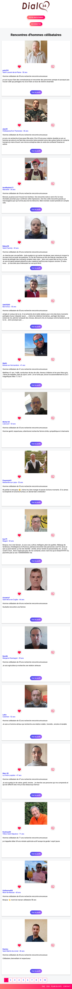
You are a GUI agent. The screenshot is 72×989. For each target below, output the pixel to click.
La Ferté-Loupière (9, 775)
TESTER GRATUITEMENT (36, 17)
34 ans (12, 189)
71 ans (21, 834)
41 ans (22, 365)
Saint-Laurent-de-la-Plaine (12, 72)
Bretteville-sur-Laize (10, 482)
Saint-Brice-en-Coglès (10, 600)
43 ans (16, 248)
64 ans (21, 600)
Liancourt (6, 424)
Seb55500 (6, 305)
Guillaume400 (8, 891)
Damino (5, 949)
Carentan (6, 717)
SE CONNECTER (36, 24)
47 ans (18, 775)
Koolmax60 (7, 832)
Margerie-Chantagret (10, 658)
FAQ (43, 986)
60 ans (18, 892)
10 (45, 980)
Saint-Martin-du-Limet (10, 951)
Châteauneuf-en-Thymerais (12, 131)
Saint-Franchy (7, 248)
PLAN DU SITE (56, 986)
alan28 (5, 129)
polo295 (6, 70)
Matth (5, 363)
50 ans (24, 72)
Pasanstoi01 (7, 480)
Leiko (5, 715)
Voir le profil (36, 92)
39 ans (21, 658)
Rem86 (5, 656)
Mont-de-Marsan (9, 892)
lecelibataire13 (8, 188)
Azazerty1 (6, 598)
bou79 (5, 539)
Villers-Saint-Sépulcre (10, 834)
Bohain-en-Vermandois (11, 365)
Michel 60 (6, 422)
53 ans (13, 424)
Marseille (6, 189)
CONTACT (66, 986)
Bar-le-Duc (6, 307)
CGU (48, 986)
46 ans (25, 131)
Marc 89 (6, 773)
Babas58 (6, 246)
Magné (5, 541)
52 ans (11, 541)
